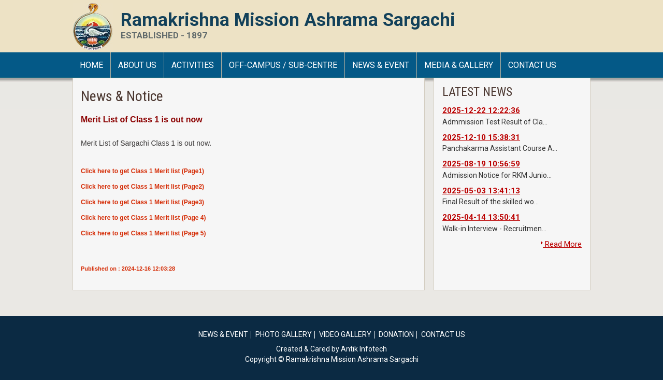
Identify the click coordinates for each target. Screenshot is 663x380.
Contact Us (532, 65)
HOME (91, 65)
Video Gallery (345, 334)
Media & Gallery (458, 65)
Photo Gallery (283, 334)
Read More (561, 244)
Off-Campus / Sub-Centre (283, 65)
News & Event (380, 65)
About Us (137, 65)
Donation (396, 334)
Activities (192, 65)
